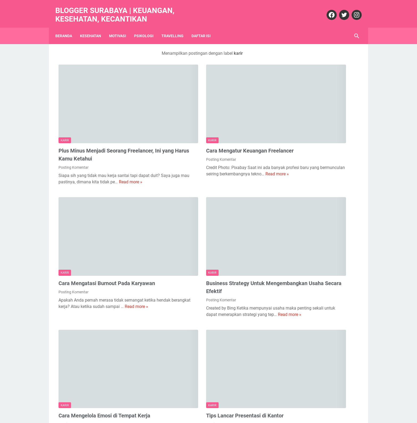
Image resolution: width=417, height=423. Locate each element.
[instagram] (352, 10)
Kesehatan (93, 28)
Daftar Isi (204, 28)
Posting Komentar (74, 138)
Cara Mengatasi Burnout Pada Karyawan (107, 236)
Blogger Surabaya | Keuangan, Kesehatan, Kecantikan (118, 9)
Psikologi (147, 28)
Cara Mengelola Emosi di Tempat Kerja (104, 351)
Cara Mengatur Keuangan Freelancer (207, 122)
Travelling (176, 28)
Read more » (78, 159)
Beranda (67, 28)
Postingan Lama (240, 400)
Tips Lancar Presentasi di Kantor (201, 351)
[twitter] (340, 10)
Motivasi (120, 28)
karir (65, 111)
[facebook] (327, 10)
